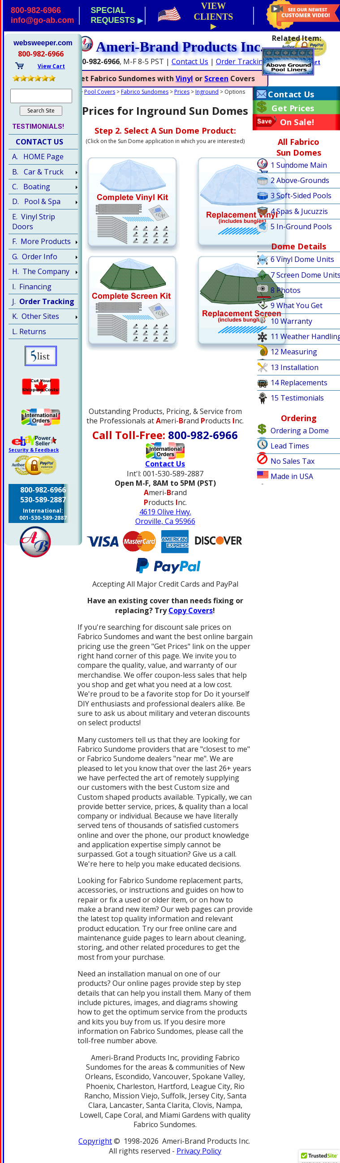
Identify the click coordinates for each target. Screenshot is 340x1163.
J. (43, 301)
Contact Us (190, 61)
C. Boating (31, 187)
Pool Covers (99, 92)
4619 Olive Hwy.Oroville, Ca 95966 (165, 516)
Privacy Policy (198, 1151)
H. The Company (40, 271)
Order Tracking (241, 61)
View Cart (51, 66)
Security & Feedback (34, 450)
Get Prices (292, 108)
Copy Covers (190, 610)
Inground (207, 92)
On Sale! (297, 122)
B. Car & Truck (38, 172)
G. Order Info (34, 256)
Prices (181, 92)
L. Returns (29, 331)
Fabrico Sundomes (144, 92)
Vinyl (184, 78)
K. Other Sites (35, 316)
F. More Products (41, 241)
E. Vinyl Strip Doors (33, 221)
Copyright (95, 1141)
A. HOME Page (38, 156)
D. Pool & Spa (36, 201)
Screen (216, 78)
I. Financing (32, 287)
